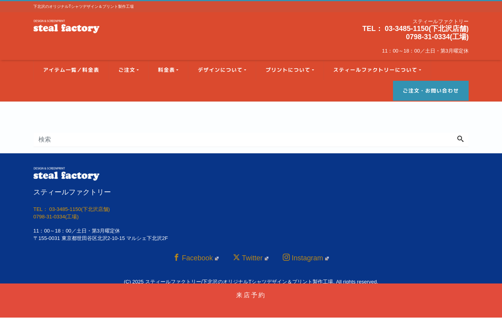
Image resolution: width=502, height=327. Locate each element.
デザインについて (220, 69)
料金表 (166, 69)
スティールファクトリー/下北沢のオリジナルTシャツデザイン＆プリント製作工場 (239, 282)
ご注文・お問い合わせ (431, 90)
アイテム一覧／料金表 (71, 69)
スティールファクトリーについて (375, 69)
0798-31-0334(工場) (437, 37)
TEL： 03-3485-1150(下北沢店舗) (415, 29)
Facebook (196, 258)
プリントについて (288, 69)
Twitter (251, 258)
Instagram (306, 258)
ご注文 (126, 69)
